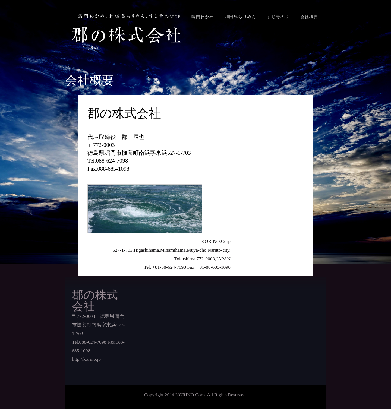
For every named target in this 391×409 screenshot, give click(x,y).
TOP (176, 16)
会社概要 (309, 16)
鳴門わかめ (202, 16)
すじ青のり (278, 16)
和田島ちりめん (240, 16)
